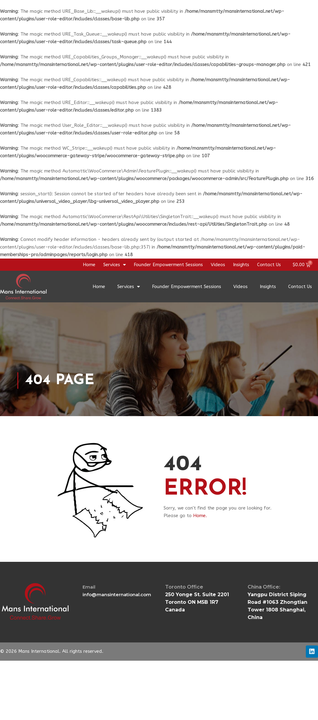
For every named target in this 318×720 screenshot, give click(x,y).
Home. (200, 515)
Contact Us (269, 264)
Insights (241, 264)
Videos (218, 264)
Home (89, 264)
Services (114, 265)
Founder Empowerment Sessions (168, 264)
